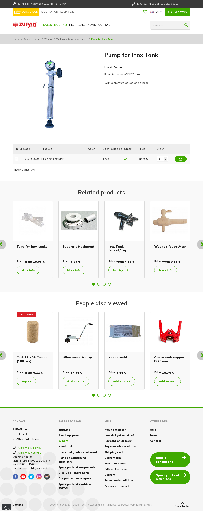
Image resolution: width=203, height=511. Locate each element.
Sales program (55, 25)
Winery (48, 39)
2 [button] (99, 284)
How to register (115, 429)
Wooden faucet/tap (170, 246)
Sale (81, 25)
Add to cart (75, 381)
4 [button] (109, 284)
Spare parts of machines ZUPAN (75, 486)
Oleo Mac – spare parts (73, 472)
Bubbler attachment (78, 246)
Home (16, 39)
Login (64, 11)
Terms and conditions (119, 480)
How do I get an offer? (119, 435)
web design (136, 504)
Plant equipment (69, 435)
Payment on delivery (117, 440)
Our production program (74, 478)
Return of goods (115, 463)
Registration (49, 11)
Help (72, 25)
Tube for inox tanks (32, 246)
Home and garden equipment (77, 452)
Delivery (109, 474)
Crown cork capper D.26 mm (169, 359)
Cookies (18, 504)
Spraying (64, 429)
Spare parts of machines (171, 477)
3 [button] (104, 284)
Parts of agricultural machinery (72, 459)
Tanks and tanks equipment (71, 39)
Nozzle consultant (171, 459)
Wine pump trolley (77, 357)
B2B (72, 11)
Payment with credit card (121, 446)
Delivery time (113, 457)
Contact (105, 25)
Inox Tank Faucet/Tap (117, 248)
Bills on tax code (115, 469)
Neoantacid (117, 357)
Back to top (182, 505)
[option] (33, 239)
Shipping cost (113, 452)
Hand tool (65, 446)
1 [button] (93, 284)
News (92, 25)
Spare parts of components (77, 467)
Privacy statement (116, 486)
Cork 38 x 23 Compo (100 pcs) (32, 359)
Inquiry (118, 270)
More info (28, 270)
